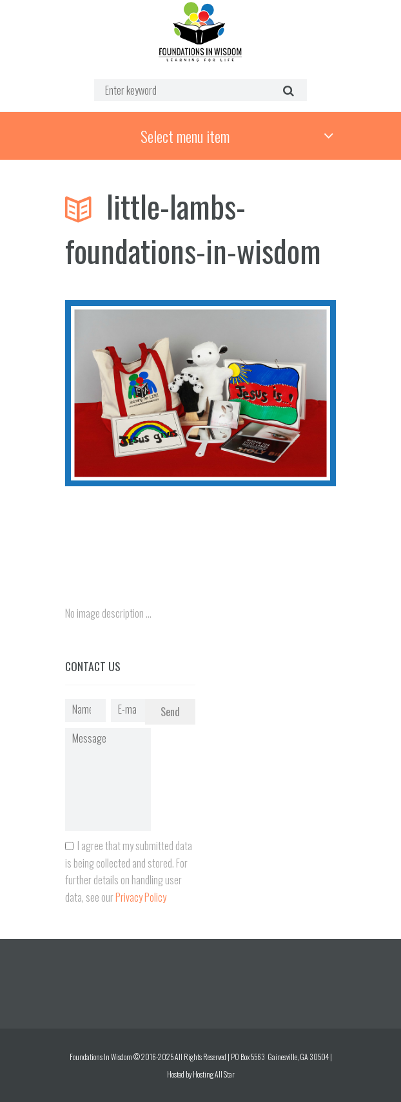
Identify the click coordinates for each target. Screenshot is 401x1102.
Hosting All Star (214, 1074)
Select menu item (185, 135)
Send (170, 711)
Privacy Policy (140, 897)
